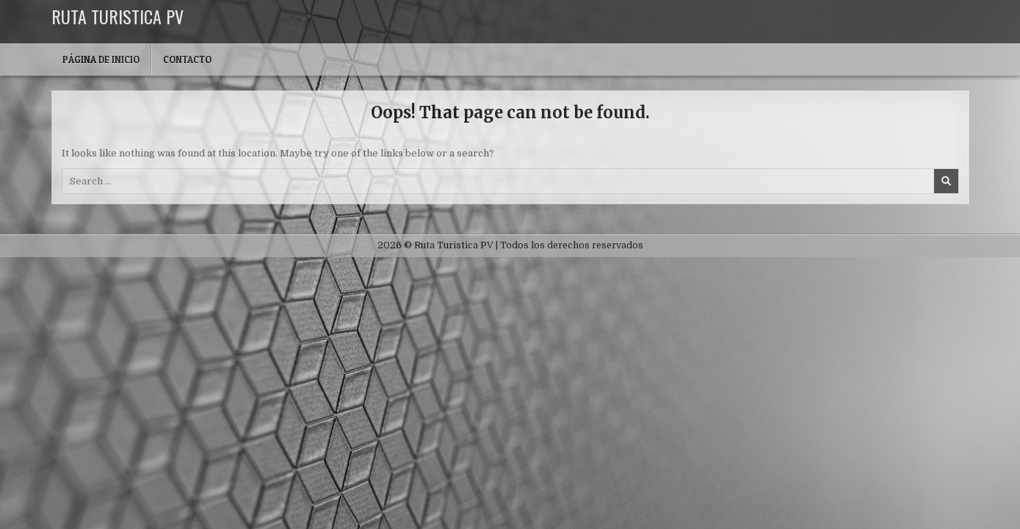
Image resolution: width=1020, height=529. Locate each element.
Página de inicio (101, 59)
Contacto (187, 59)
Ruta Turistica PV (117, 16)
